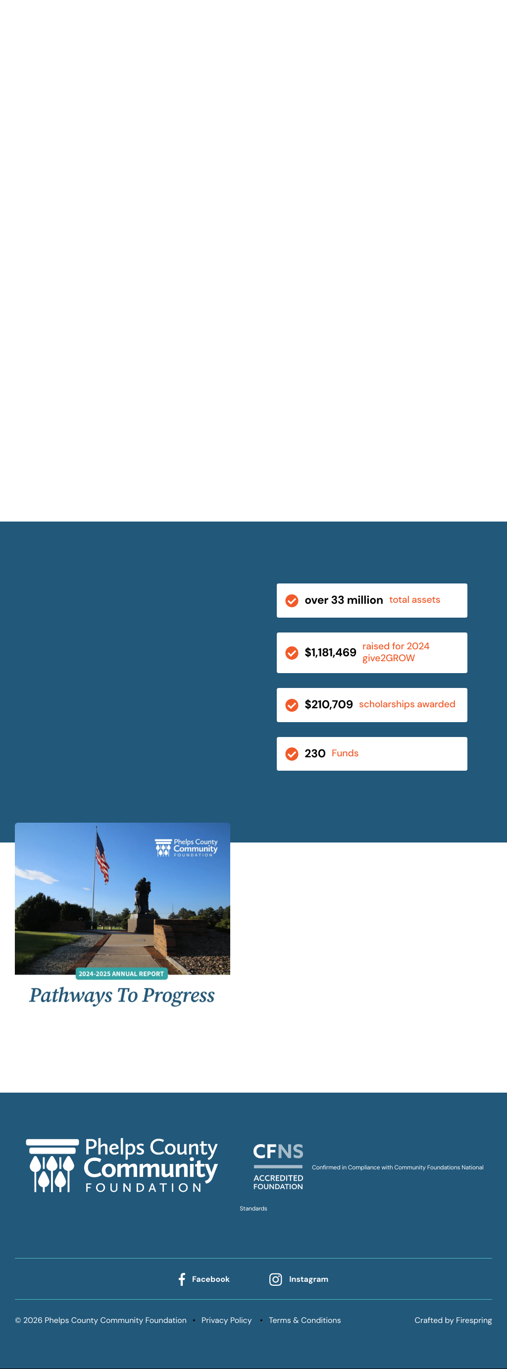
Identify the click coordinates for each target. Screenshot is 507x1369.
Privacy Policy (227, 1321)
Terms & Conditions (305, 1321)
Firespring (474, 1321)
